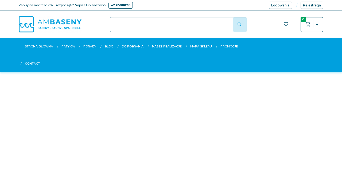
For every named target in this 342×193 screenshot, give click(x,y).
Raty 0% (68, 46)
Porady (89, 46)
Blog (109, 46)
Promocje (229, 46)
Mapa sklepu (201, 46)
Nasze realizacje (167, 46)
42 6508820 (120, 5)
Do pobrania (132, 46)
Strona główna (39, 46)
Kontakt (32, 63)
